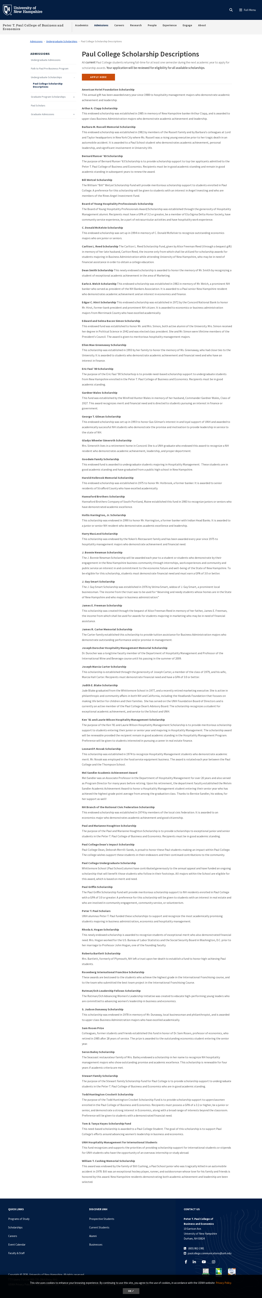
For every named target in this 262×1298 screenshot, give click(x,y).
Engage (187, 25)
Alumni (93, 1236)
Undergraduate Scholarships (61, 41)
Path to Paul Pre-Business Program (49, 68)
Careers (119, 25)
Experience (170, 25)
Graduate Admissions (42, 114)
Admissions (101, 25)
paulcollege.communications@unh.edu (209, 1253)
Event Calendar (16, 1244)
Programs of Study (18, 1219)
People (152, 25)
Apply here (98, 77)
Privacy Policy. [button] (224, 1283)
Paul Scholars (38, 105)
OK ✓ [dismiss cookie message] (131, 1291)
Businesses (95, 1244)
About (202, 25)
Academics (81, 25)
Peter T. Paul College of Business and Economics (33, 27)
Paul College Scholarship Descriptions (48, 85)
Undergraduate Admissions (46, 60)
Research (136, 25)
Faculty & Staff (16, 1253)
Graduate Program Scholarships (48, 96)
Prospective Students (101, 1219)
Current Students (99, 1227)
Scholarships (15, 1227)
